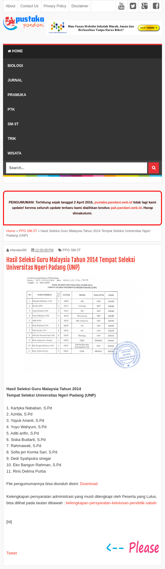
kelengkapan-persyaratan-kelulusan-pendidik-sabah (111, 503)
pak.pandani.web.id (126, 208)
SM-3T (13, 124)
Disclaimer (79, 6)
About (10, 6)
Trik (12, 139)
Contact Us (29, 6)
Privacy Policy (55, 6)
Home (15, 51)
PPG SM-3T (72, 250)
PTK (11, 109)
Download (89, 483)
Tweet (11, 553)
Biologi (15, 66)
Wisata (15, 153)
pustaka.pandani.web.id (113, 202)
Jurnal (15, 80)
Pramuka (17, 95)
